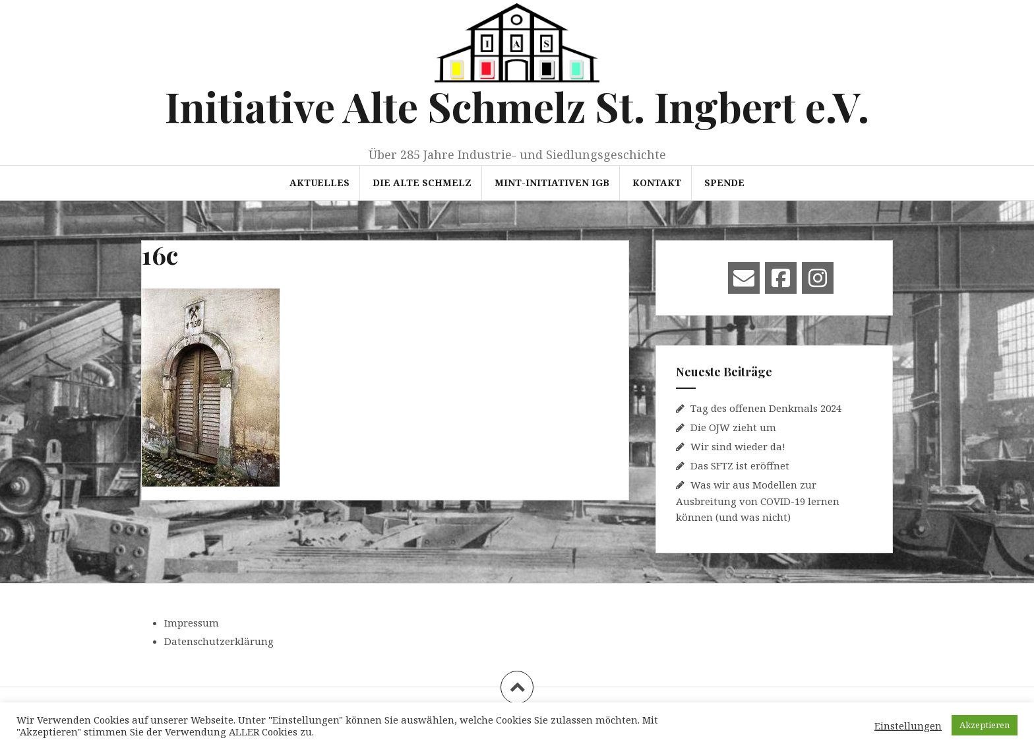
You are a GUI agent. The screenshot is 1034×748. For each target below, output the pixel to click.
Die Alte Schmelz (422, 182)
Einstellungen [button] (908, 725)
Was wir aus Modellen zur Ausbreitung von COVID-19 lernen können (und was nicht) (757, 501)
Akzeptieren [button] (984, 725)
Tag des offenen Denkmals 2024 (765, 408)
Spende (724, 182)
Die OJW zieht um (733, 427)
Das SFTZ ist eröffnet (739, 465)
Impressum (191, 622)
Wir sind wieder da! (737, 446)
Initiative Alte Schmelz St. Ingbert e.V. (517, 106)
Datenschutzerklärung (219, 641)
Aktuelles (319, 182)
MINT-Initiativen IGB (552, 182)
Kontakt (656, 182)
